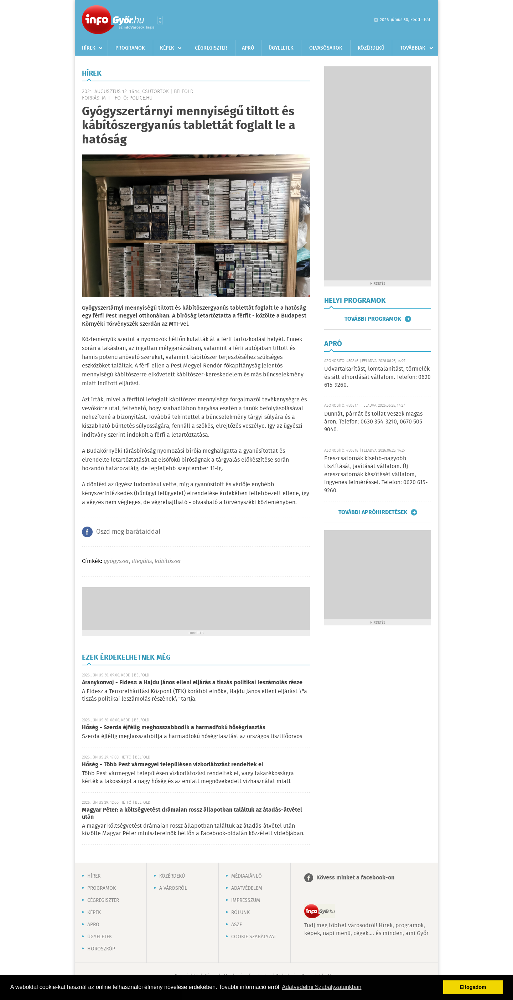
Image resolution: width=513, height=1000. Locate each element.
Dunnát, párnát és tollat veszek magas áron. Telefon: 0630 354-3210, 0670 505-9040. (374, 422)
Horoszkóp (101, 949)
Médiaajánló (246, 876)
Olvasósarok (325, 48)
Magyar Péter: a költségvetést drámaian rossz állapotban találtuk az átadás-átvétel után (192, 814)
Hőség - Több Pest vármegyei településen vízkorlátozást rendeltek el (172, 764)
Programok (130, 48)
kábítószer (168, 561)
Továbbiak (412, 48)
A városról (173, 888)
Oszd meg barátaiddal (128, 532)
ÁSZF (236, 925)
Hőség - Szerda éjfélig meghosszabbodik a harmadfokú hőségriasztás (173, 727)
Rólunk (240, 913)
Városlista (160, 20)
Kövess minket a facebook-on (355, 877)
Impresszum (245, 900)
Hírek (88, 48)
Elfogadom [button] (473, 987)
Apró (248, 48)
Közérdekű (371, 48)
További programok (372, 319)
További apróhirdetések (372, 512)
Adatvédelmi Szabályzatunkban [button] (321, 987)
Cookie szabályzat (253, 937)
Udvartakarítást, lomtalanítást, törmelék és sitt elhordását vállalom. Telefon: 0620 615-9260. (377, 377)
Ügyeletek (281, 48)
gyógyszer (116, 561)
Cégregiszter (211, 48)
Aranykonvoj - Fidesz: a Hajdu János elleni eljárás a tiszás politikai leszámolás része (192, 682)
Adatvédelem (246, 888)
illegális (142, 561)
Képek (167, 48)
